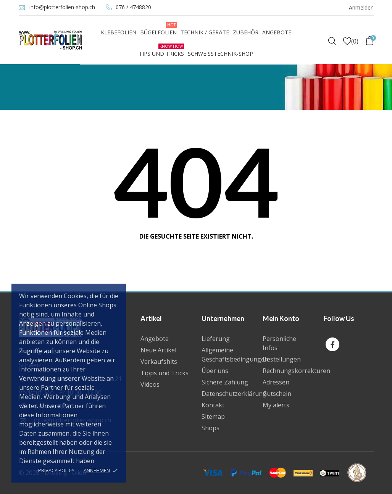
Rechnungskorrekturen (296, 370)
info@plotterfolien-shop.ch (62, 7)
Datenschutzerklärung (234, 393)
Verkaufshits (158, 361)
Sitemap (213, 416)
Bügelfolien (158, 29)
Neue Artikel (158, 350)
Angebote (276, 32)
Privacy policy (56, 470)
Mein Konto (281, 318)
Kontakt (213, 405)
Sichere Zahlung (225, 382)
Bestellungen (282, 359)
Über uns (215, 370)
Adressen (276, 382)
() (350, 41)
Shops (210, 428)
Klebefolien (118, 32)
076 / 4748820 (133, 7)
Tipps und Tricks (164, 373)
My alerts (276, 405)
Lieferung (216, 338)
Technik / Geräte (205, 32)
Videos (150, 384)
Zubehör (245, 32)
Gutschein (277, 393)
